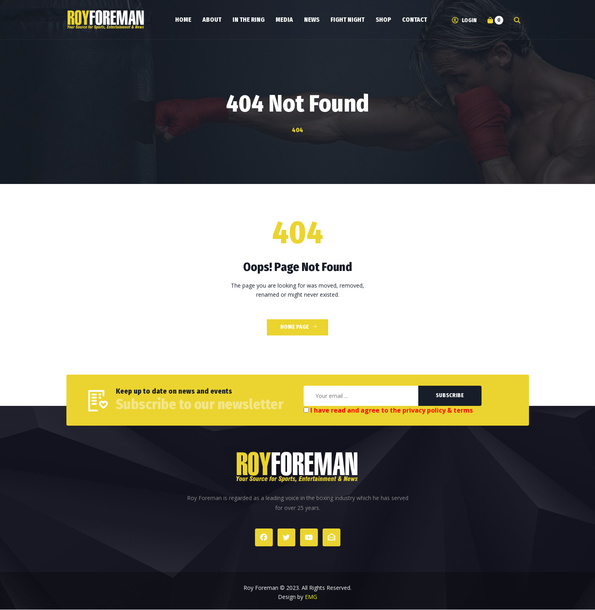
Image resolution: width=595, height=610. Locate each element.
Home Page (294, 327)
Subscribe (450, 395)
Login (464, 20)
